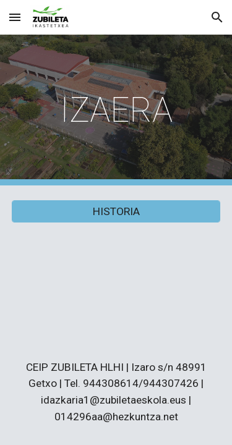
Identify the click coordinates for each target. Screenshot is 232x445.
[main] (116, 110)
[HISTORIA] (116, 211)
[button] (15, 17)
